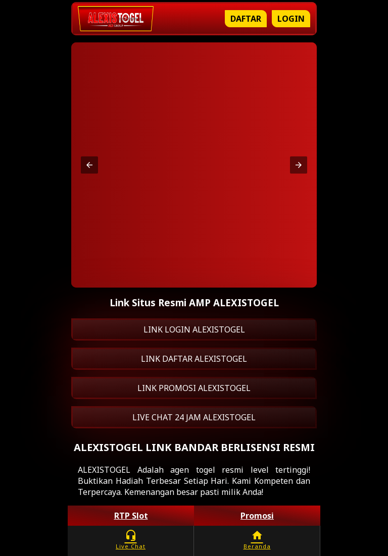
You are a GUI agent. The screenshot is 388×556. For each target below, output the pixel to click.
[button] (89, 165)
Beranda (257, 539)
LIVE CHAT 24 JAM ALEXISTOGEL (194, 417)
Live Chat (130, 539)
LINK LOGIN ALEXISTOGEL (194, 329)
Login (291, 18)
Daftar (245, 18)
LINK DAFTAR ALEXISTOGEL (194, 358)
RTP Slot (131, 515)
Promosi (257, 515)
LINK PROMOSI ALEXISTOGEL (194, 388)
